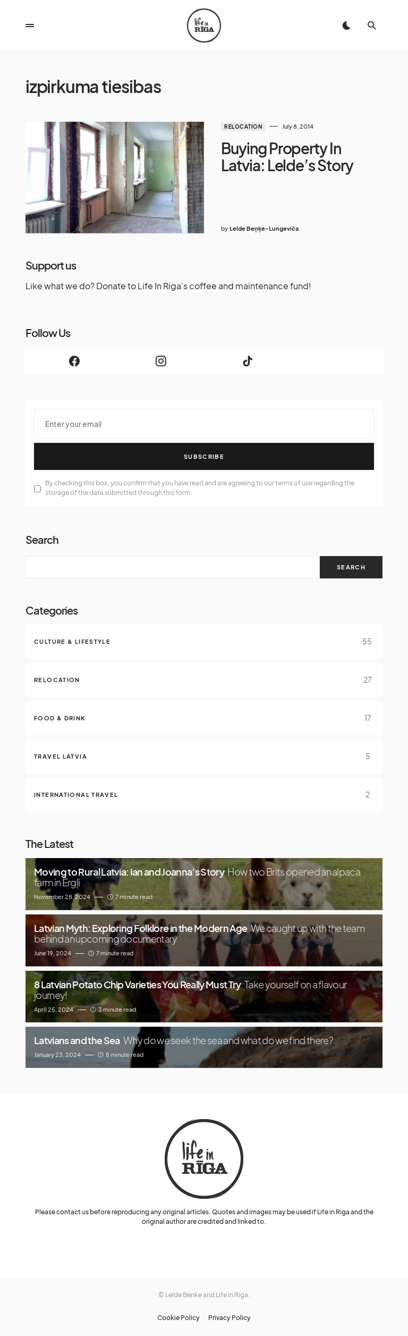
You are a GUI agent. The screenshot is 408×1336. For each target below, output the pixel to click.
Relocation (243, 126)
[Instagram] (160, 361)
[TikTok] (247, 361)
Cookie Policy (178, 1318)
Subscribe (204, 456)
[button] (29, 25)
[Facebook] (74, 361)
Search (42, 539)
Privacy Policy (229, 1318)
